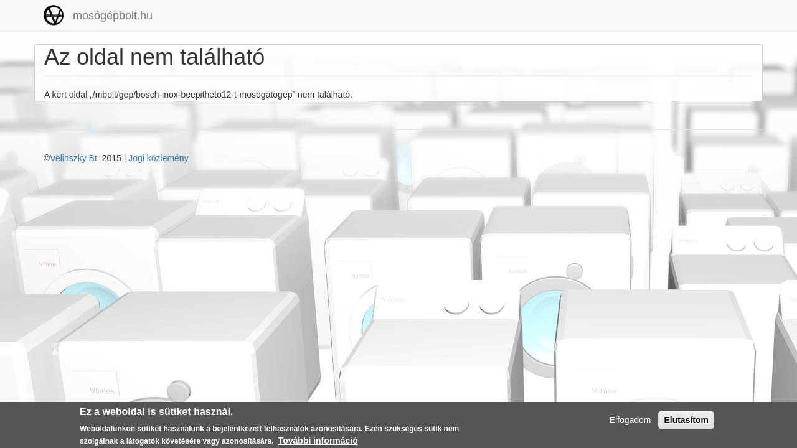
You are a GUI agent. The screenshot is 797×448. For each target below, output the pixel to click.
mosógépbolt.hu (113, 15)
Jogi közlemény (158, 158)
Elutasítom (686, 422)
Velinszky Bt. (74, 158)
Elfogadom (630, 422)
